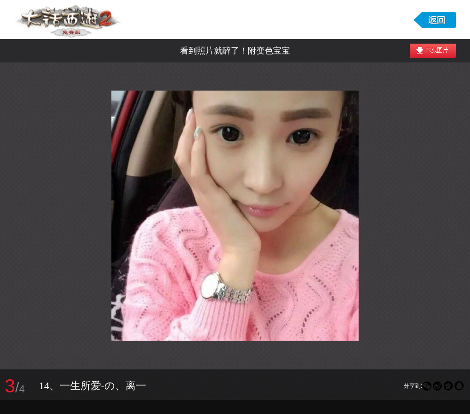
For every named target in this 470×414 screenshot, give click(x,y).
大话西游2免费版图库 (69, 19)
